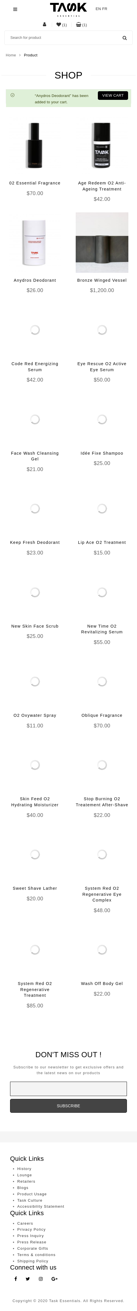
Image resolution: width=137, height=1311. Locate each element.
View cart (113, 95)
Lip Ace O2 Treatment (102, 542)
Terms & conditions (36, 1255)
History (24, 1169)
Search (124, 37)
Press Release (31, 1242)
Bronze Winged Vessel (102, 280)
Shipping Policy (32, 1261)
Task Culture (30, 1200)
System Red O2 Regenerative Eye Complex (102, 894)
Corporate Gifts (32, 1248)
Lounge (24, 1175)
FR (104, 9)
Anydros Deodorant (35, 280)
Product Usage (32, 1194)
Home (11, 55)
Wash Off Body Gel (102, 983)
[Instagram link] (41, 1279)
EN (98, 9)
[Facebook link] (15, 1279)
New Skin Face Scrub (35, 626)
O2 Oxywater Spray (35, 715)
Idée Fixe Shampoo (102, 453)
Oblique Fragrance (102, 715)
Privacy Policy (31, 1229)
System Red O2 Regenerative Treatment (35, 989)
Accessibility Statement (40, 1206)
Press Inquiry (30, 1236)
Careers (25, 1223)
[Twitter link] (28, 1279)
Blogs (22, 1188)
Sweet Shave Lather (35, 888)
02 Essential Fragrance (34, 183)
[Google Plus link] (55, 1279)
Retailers (26, 1181)
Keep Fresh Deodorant (35, 542)
